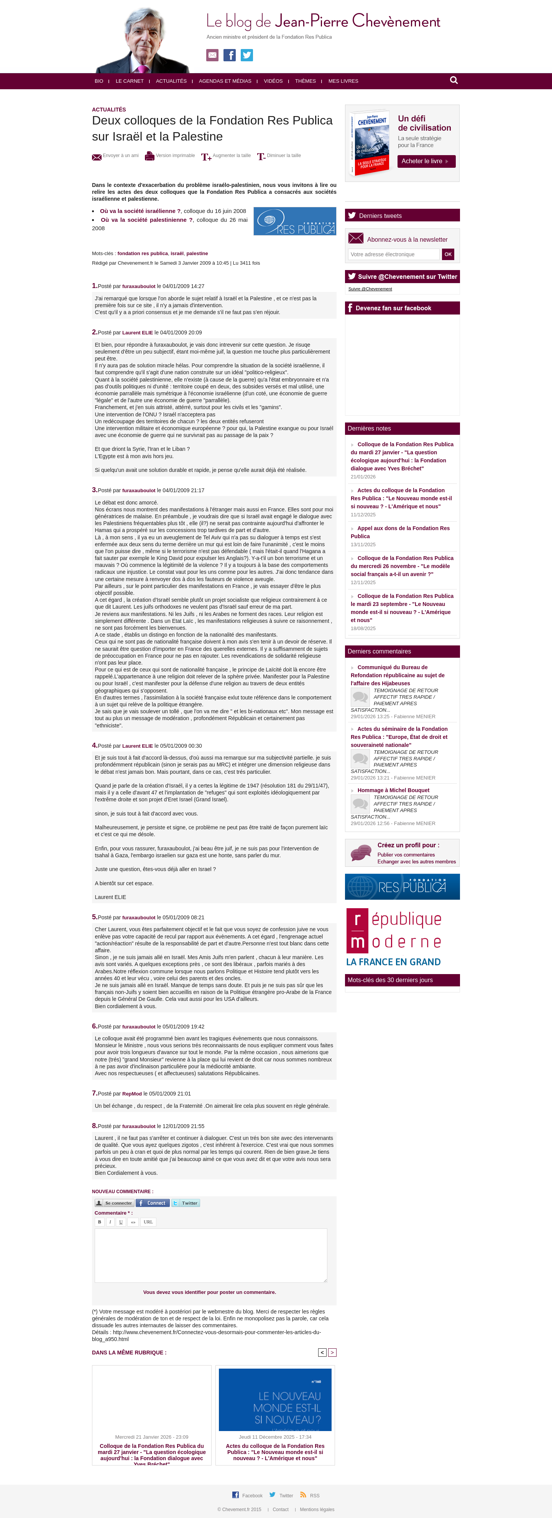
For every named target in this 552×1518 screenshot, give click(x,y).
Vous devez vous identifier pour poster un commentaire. (209, 1292)
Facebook (253, 1495)
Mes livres (339, 81)
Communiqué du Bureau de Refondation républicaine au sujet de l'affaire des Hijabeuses (398, 675)
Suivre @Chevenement (370, 289)
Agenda (369, 195)
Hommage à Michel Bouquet (393, 790)
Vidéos (270, 81)
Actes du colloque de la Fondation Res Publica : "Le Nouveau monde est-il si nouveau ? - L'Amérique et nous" (275, 1452)
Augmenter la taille (226, 155)
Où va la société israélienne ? (140, 211)
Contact (279, 1509)
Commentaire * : (114, 1213)
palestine (197, 253)
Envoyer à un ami (115, 155)
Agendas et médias (221, 81)
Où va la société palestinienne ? (146, 219)
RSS (315, 1495)
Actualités (168, 81)
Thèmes (302, 81)
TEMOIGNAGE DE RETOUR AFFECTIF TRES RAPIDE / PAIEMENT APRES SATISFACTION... (394, 700)
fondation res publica (142, 253)
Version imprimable (170, 155)
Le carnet (126, 81)
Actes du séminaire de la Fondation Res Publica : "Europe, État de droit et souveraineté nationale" (399, 737)
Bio (99, 81)
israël (177, 253)
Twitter (286, 1495)
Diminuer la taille (279, 155)
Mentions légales (314, 1509)
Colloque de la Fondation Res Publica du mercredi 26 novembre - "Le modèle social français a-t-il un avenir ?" (402, 566)
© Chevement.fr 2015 (240, 1509)
